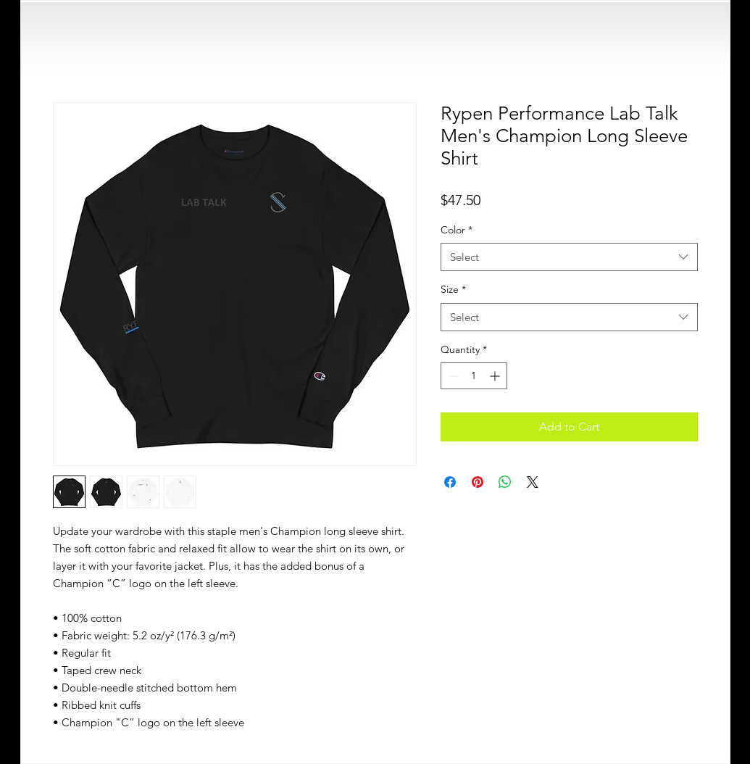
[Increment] (496, 376)
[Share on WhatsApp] (505, 482)
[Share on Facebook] (450, 482)
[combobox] (569, 257)
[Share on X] (532, 482)
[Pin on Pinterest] (477, 482)
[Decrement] (452, 376)
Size (453, 289)
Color (456, 229)
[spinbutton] (474, 376)
